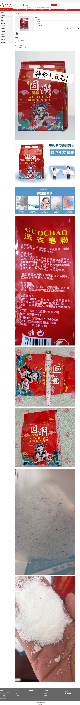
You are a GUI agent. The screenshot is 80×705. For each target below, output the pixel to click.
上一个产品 (69, 28)
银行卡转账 (17, 692)
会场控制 (45, 695)
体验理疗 (3, 20)
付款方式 (57, 9)
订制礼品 (41, 9)
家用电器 (3, 25)
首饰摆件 (3, 34)
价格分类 (25, 9)
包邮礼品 (33, 9)
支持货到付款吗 (3, 696)
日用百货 (3, 12)
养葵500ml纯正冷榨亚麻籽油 (37, 7)
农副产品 (3, 36)
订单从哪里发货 (3, 693)
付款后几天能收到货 (3, 695)
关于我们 (65, 9)
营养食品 (3, 42)
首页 (17, 9)
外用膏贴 (3, 31)
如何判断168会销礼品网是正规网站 (6, 692)
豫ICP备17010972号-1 (33, 692)
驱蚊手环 (25, 7)
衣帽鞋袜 (3, 28)
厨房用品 (3, 17)
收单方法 (45, 692)
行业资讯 (49, 9)
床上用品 (3, 23)
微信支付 (16, 693)
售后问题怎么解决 (3, 698)
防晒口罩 (3, 39)
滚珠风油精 (29, 7)
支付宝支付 (17, 695)
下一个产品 (76, 28)
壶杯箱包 (3, 15)
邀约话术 (45, 693)
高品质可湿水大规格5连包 (47, 7)
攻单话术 (45, 696)
